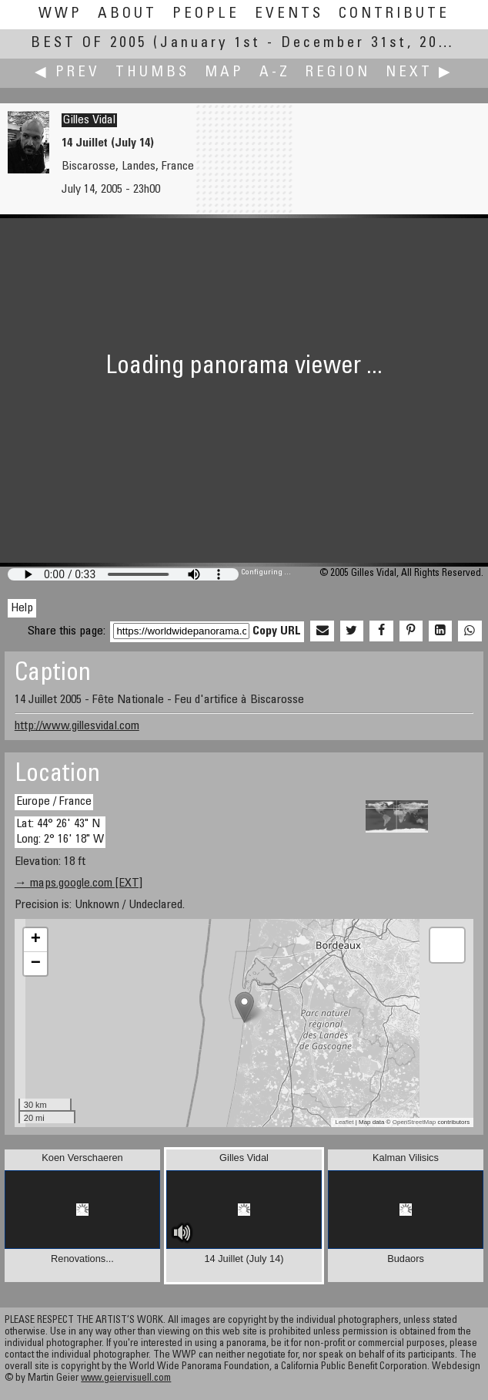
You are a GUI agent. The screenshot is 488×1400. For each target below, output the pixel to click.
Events (289, 14)
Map (224, 73)
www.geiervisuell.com (126, 1379)
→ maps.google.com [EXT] (78, 883)
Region (338, 73)
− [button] (36, 963)
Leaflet (344, 1122)
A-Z (274, 73)
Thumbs (152, 73)
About (127, 14)
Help (22, 608)
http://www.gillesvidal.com (77, 726)
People (205, 14)
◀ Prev (67, 73)
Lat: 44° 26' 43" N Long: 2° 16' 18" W (60, 831)
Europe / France (54, 802)
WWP (60, 14)
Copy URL (276, 631)
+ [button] (36, 939)
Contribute (394, 14)
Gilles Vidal (89, 120)
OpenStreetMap (414, 1122)
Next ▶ (419, 73)
